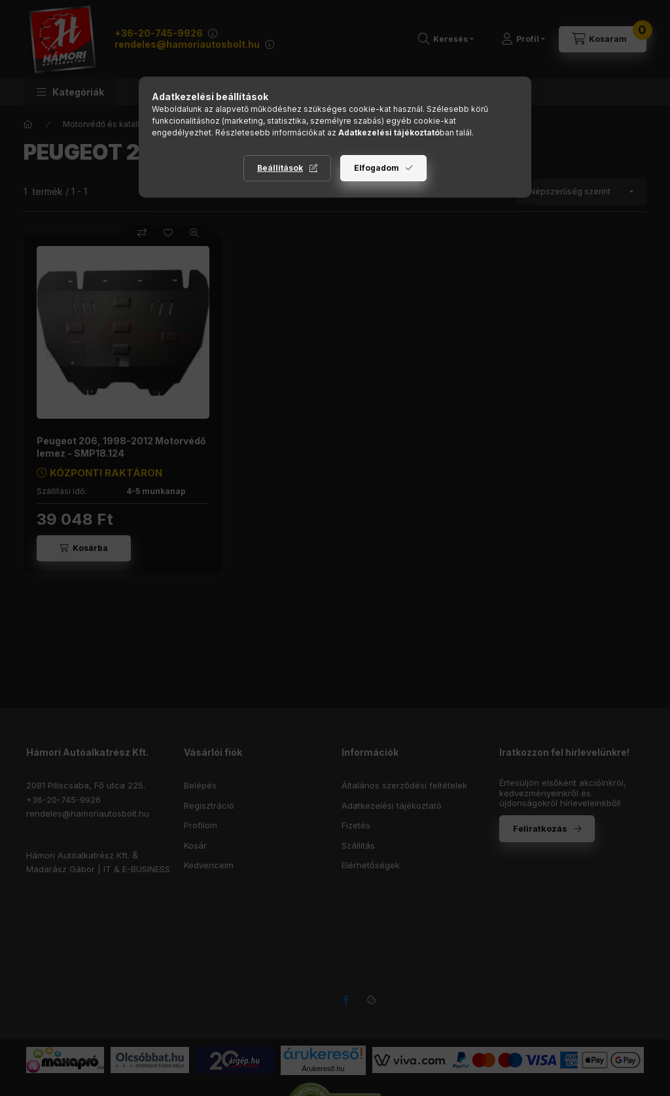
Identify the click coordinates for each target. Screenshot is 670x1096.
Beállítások (280, 168)
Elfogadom (376, 168)
